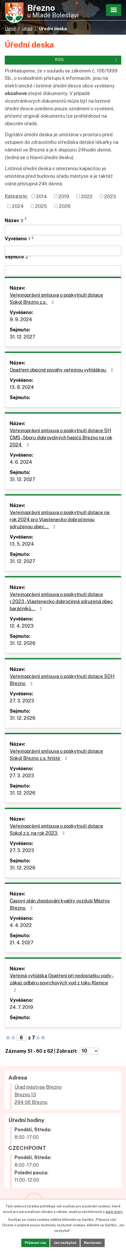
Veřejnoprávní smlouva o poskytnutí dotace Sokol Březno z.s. (56, 298)
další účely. (114, 1211)
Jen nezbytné (65, 1243)
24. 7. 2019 (21, 1007)
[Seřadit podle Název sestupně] (26, 220)
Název (14, 220)
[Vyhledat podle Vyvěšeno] (63, 251)
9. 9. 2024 (21, 319)
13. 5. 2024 (22, 544)
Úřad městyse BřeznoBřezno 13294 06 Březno (38, 1094)
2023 (110, 196)
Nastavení (92, 1243)
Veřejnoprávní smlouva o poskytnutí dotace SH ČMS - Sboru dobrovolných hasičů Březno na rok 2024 (61, 437)
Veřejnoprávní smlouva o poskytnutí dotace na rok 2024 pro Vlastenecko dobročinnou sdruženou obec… (59, 519)
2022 (87, 196)
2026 (65, 206)
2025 (41, 206)
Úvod (10, 28)
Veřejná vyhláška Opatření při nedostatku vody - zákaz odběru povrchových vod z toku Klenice (62, 982)
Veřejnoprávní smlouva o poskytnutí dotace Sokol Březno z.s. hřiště (56, 754)
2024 (18, 206)
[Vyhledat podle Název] (63, 230)
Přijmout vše (35, 1243)
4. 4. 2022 (21, 925)
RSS (87, 59)
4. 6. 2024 (21, 462)
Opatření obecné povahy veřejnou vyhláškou (62, 370)
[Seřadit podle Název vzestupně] (26, 218)
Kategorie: (16, 196)
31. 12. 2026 (23, 643)
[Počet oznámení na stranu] (88, 1051)
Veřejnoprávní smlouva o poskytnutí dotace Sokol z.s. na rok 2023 (56, 829)
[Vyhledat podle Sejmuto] (63, 270)
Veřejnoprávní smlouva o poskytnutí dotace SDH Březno (62, 680)
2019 (63, 196)
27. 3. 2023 (22, 700)
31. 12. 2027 (22, 337)
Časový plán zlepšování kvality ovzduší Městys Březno (60, 904)
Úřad (27, 28)
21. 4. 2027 (21, 942)
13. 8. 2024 (22, 387)
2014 (41, 196)
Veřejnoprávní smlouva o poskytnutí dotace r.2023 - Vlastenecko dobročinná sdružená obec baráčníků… (61, 601)
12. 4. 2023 (22, 626)
